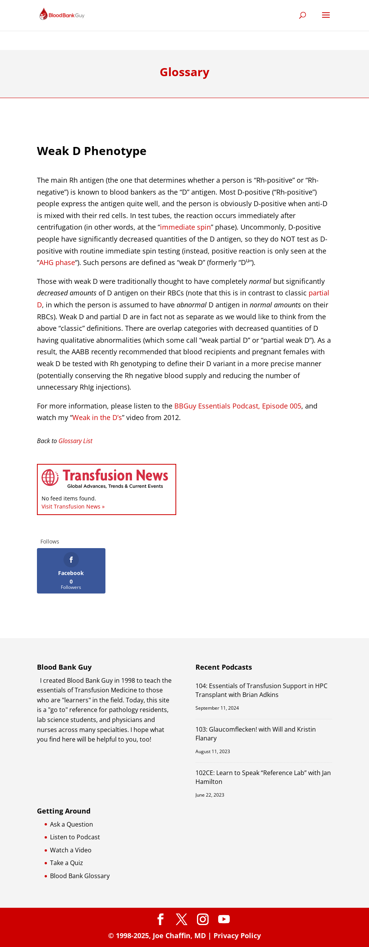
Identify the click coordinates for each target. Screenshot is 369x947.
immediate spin (185, 227)
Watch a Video (71, 850)
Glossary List (75, 441)
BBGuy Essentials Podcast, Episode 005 (237, 405)
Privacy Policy (237, 935)
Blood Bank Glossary (80, 876)
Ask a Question (71, 824)
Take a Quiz (66, 863)
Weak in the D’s (97, 417)
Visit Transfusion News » (73, 506)
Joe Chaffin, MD (179, 935)
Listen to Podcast (75, 837)
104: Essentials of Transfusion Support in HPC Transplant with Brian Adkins (261, 690)
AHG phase (57, 262)
